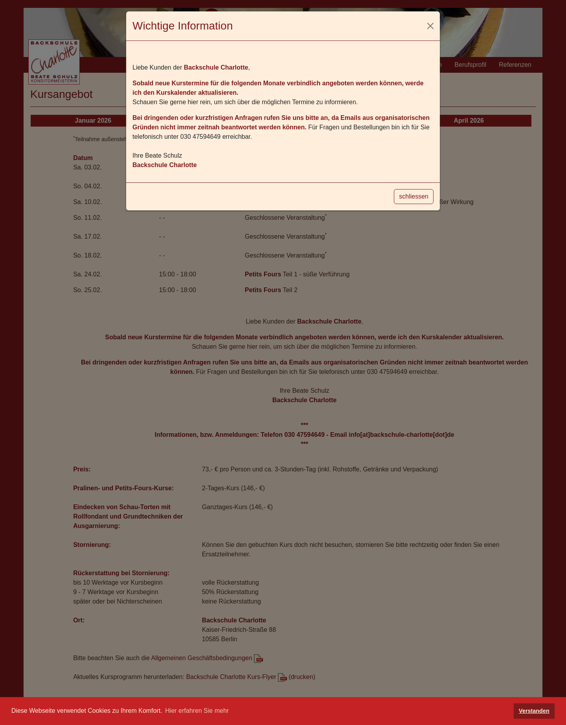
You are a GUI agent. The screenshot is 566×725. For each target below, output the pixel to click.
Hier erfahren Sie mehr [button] (197, 710)
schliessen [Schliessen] (413, 196)
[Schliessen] (430, 26)
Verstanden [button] (534, 711)
